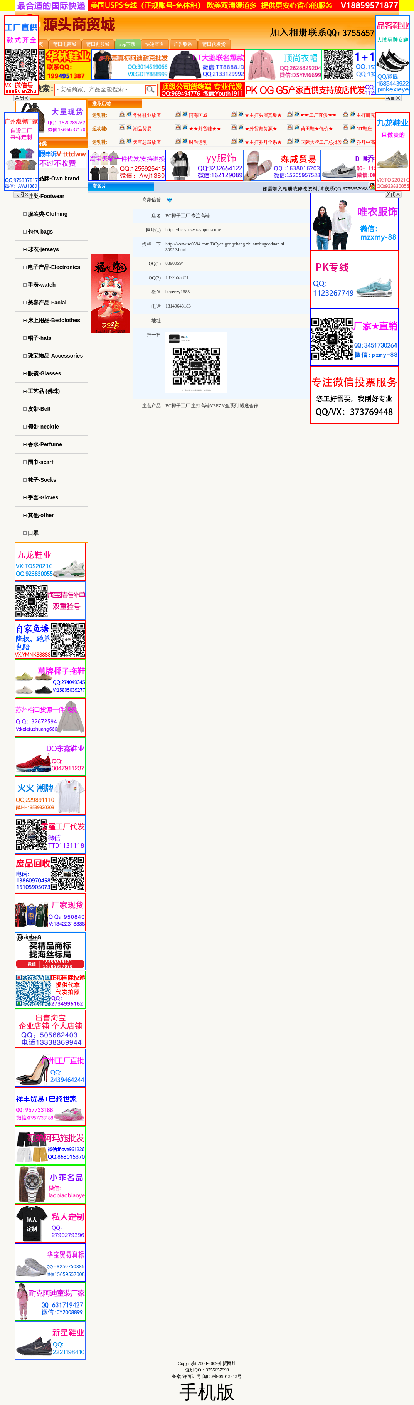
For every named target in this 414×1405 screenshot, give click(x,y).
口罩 (33, 533)
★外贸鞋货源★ (261, 128)
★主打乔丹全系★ (263, 142)
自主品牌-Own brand (53, 178)
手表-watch (42, 285)
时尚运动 (198, 142)
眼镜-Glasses (44, 373)
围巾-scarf (40, 462)
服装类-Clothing (47, 214)
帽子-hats (39, 338)
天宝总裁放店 (147, 142)
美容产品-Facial (47, 302)
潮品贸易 (142, 128)
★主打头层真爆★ (263, 115)
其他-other (41, 515)
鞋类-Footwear (46, 196)
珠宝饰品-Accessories (55, 356)
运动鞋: (100, 115)
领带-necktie (43, 427)
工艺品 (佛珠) (44, 391)
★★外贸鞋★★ (205, 128)
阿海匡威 (198, 115)
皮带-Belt (39, 409)
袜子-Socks (42, 480)
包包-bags (40, 232)
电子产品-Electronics (54, 267)
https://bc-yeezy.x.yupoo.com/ (193, 229)
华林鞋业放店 (147, 115)
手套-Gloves (43, 497)
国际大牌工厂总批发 (321, 142)
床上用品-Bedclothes (54, 320)
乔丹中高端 (368, 142)
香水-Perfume (45, 444)
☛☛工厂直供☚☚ (318, 115)
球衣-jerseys (43, 249)
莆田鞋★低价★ (317, 128)
